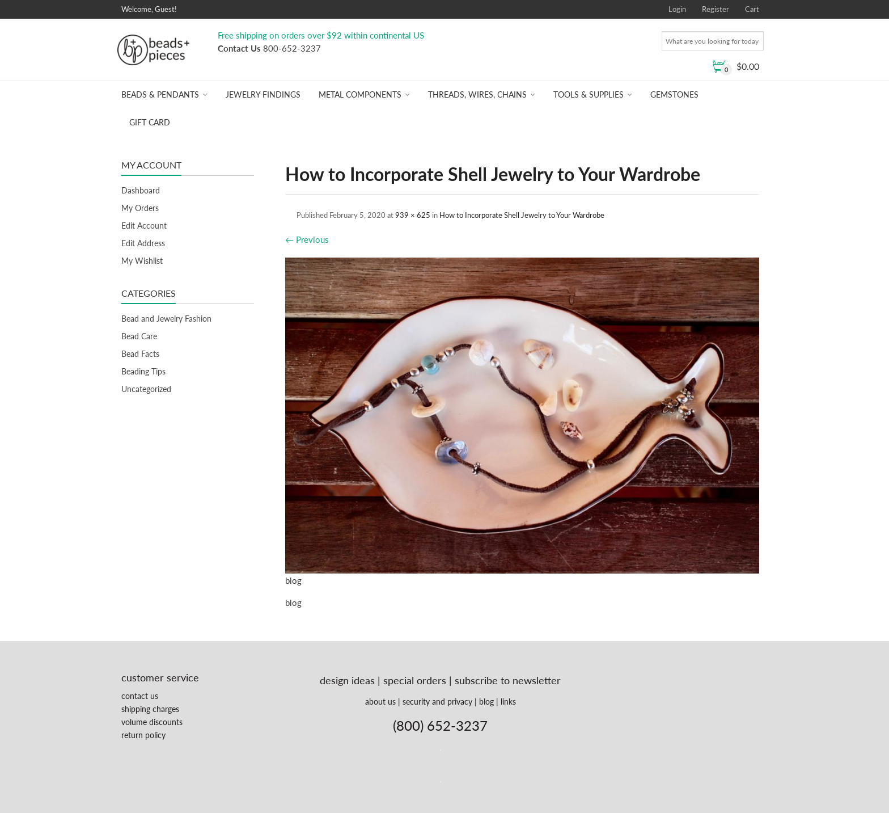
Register (715, 9)
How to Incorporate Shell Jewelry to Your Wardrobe (521, 215)
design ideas (347, 680)
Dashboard (140, 190)
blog (486, 701)
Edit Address (143, 243)
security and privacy (437, 701)
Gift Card (149, 122)
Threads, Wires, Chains (477, 94)
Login (677, 9)
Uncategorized (146, 389)
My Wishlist (142, 261)
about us (380, 701)
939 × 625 (412, 215)
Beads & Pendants (160, 94)
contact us (139, 696)
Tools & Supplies (588, 94)
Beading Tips (143, 371)
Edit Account (144, 225)
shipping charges (150, 709)
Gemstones (674, 94)
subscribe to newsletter (508, 680)
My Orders (140, 208)
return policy (143, 735)
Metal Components (360, 94)
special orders (414, 680)
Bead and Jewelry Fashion (166, 318)
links (508, 701)
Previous (307, 239)
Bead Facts (140, 354)
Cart (752, 9)
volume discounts (152, 722)
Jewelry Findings (263, 94)
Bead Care (139, 336)
